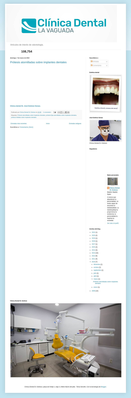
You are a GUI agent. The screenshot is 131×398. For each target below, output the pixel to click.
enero (96, 287)
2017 (94, 244)
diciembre (97, 264)
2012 (94, 256)
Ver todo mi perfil (113, 223)
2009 (94, 291)
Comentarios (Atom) (26, 127)
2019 (94, 238)
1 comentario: (47, 112)
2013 (94, 253)
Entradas (95, 61)
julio (95, 273)
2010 (94, 262)
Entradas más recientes (19, 123)
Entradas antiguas (75, 123)
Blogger (103, 387)
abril (95, 276)
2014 (94, 250)
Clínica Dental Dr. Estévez (115, 189)
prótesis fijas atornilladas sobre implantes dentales (61, 115)
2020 (94, 235)
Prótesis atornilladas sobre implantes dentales (38, 62)
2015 (94, 247)
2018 (94, 241)
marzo (96, 279)
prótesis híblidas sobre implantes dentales (23, 117)
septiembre (98, 270)
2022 (94, 232)
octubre (96, 267)
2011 (94, 259)
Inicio (48, 123)
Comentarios (96, 65)
